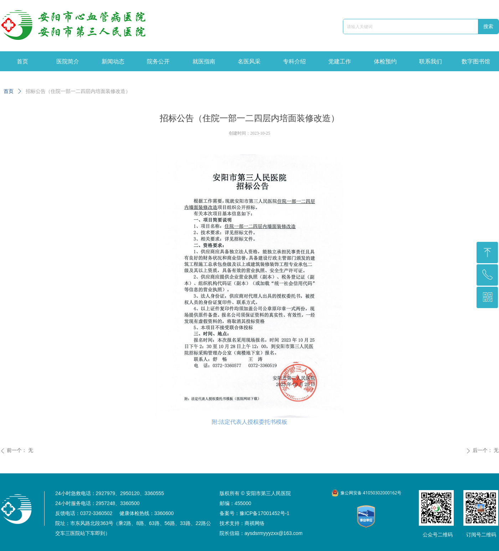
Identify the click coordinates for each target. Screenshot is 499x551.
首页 (9, 91)
